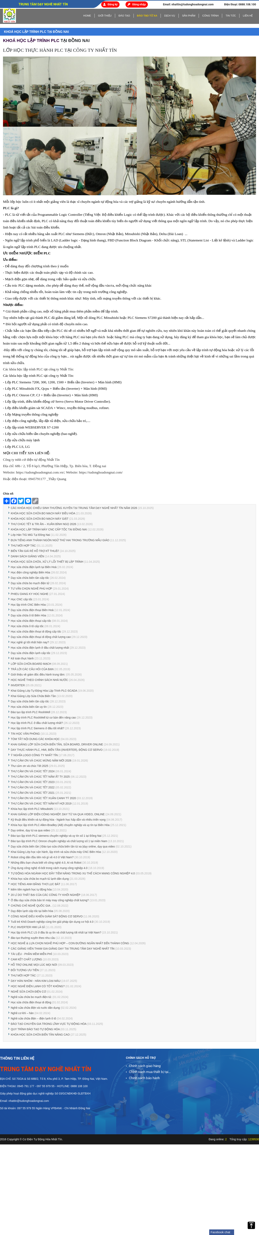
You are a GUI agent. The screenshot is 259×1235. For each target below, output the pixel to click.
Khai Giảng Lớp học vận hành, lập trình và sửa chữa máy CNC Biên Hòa (56, 851)
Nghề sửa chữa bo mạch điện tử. (31, 997)
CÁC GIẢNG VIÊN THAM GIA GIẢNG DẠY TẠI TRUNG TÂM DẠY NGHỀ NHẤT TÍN (62, 948)
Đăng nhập (137, 4)
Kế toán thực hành (22, 658)
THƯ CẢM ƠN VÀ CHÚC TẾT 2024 (33, 771)
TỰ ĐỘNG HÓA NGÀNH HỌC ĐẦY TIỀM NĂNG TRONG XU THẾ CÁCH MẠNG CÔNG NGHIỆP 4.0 (73, 873)
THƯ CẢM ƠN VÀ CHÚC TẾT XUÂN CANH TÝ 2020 (43, 798)
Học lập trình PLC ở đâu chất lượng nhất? (37, 722)
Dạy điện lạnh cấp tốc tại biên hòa (32, 911)
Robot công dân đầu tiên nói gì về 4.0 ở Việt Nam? (42, 857)
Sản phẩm (188, 15)
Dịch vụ (169, 15)
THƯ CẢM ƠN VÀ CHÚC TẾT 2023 (33, 782)
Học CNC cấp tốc (21, 599)
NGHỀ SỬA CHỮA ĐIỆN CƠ (28, 991)
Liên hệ (248, 15)
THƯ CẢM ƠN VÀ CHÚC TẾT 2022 (33, 787)
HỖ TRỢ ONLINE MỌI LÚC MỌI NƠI (34, 964)
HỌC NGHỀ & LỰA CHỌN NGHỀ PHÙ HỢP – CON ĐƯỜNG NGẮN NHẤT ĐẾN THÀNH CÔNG (70, 943)
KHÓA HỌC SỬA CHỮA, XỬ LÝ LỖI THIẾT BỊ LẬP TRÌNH (47, 561)
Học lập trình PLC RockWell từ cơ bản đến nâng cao (43, 717)
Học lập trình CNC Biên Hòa (28, 604)
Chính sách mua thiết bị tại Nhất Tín (148, 1072)
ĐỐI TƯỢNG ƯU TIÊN (25, 970)
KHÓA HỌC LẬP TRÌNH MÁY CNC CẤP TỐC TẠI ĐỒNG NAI (49, 529)
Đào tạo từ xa (147, 15)
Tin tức (231, 15)
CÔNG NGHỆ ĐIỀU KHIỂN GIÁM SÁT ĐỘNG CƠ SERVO (47, 916)
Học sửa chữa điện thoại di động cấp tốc (36, 631)
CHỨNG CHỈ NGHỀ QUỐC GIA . (31, 905)
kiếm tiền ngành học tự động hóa (31, 889)
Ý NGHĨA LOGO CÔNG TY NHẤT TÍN (34, 755)
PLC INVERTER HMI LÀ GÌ (28, 927)
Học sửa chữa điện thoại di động (31, 1002)
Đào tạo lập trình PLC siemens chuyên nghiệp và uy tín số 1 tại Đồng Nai (56, 835)
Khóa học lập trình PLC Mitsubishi (32, 808)
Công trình (210, 15)
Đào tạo (124, 15)
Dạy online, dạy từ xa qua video (30, 830)
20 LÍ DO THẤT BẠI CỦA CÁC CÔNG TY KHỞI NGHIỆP (45, 894)
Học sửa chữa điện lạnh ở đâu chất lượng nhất (40, 647)
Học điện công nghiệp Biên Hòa (30, 572)
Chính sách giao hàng (145, 1066)
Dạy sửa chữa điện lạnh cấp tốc (30, 653)
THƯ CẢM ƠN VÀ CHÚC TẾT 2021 (33, 792)
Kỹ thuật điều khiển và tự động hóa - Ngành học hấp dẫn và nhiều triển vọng (58, 819)
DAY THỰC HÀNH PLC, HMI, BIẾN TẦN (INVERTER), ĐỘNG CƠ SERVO (57, 749)
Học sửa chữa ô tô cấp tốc (27, 626)
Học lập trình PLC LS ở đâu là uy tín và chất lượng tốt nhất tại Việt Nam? (56, 932)
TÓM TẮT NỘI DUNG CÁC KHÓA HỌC (35, 739)
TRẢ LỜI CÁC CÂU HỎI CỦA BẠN (32, 669)
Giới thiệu (105, 15)
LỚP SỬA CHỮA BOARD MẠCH (31, 663)
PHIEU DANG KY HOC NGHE (29, 594)
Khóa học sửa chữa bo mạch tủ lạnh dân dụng (40, 878)
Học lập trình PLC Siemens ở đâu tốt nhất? (37, 728)
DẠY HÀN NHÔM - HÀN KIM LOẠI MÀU (36, 980)
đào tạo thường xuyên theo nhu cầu (33, 937)
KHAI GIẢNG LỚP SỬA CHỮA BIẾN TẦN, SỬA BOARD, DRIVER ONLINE (57, 744)
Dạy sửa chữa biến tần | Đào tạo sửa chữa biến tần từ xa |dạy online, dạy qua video (63, 846)
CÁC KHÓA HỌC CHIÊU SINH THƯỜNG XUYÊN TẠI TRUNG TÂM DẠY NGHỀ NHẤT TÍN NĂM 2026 (74, 508)
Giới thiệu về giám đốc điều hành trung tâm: (38, 674)
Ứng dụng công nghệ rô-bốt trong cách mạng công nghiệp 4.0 (49, 868)
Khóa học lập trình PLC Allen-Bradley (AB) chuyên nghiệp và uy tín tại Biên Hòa (60, 825)
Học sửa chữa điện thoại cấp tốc (31, 620)
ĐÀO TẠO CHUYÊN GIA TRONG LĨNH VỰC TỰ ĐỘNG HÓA (48, 1023)
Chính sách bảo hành (144, 1078)
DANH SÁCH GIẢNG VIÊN (27, 556)
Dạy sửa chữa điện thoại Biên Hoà (32, 610)
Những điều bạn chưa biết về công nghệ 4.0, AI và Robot (46, 862)
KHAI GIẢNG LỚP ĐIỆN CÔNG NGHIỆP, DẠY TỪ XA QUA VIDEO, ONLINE (58, 814)
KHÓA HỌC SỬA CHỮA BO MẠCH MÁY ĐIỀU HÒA (43, 513)
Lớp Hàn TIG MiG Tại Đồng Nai (31, 534)
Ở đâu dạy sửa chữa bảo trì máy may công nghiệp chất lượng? (50, 900)
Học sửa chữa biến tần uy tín (29, 706)
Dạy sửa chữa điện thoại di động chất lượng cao (41, 636)
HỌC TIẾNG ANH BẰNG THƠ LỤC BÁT (35, 884)
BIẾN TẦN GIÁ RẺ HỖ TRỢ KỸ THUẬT (35, 551)
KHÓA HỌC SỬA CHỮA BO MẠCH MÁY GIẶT (39, 518)
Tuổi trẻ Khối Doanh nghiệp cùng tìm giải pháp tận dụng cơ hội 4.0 (52, 921)
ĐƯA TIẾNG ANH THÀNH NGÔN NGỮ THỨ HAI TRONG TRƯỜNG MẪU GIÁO (60, 540)
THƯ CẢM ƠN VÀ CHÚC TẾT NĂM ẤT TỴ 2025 (40, 776)
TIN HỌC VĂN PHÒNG (25, 733)
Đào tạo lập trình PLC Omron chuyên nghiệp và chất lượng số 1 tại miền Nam (59, 841)
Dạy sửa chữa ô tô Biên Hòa (28, 615)
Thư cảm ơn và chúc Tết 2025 (29, 765)
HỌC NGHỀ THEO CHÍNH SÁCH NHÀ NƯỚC (39, 679)
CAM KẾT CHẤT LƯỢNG (26, 959)
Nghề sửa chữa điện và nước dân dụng (35, 1007)
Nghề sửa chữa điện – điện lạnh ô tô (33, 1018)
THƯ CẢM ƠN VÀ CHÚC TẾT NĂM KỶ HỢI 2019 (41, 803)
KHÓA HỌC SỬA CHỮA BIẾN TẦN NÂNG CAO (40, 1034)
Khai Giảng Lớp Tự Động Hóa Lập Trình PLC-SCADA (44, 690)
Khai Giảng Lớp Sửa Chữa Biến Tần (34, 696)
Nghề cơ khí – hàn (22, 1013)
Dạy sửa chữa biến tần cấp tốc (30, 577)
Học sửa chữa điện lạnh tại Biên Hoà (34, 567)
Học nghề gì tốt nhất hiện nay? (30, 642)
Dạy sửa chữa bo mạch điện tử (30, 583)
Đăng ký (110, 4)
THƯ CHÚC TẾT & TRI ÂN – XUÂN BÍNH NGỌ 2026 (43, 524)
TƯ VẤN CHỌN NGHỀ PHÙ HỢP (31, 588)
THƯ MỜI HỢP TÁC (23, 545)
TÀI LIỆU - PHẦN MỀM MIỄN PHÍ (31, 954)
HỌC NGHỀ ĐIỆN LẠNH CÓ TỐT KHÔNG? (38, 986)
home (87, 15)
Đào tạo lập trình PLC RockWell (30, 712)
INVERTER (18, 685)
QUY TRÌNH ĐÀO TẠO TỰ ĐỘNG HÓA (35, 1029)
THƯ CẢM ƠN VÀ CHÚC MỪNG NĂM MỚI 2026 (41, 760)
